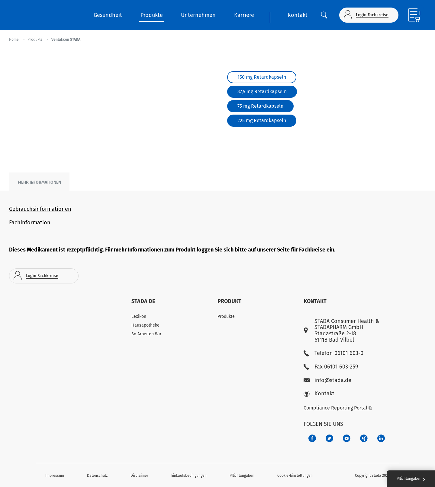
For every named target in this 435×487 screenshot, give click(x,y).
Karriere (244, 15)
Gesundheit (108, 15)
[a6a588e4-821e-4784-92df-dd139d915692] (329, 438)
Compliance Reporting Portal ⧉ (338, 408)
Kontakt (298, 15)
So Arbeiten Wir (146, 334)
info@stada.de (327, 380)
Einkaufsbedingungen (189, 475)
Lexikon (138, 316)
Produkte (151, 15)
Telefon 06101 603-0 (333, 353)
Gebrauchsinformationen (40, 209)
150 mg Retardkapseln (261, 77)
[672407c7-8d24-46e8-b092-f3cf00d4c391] (312, 438)
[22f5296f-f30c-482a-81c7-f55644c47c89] (364, 438)
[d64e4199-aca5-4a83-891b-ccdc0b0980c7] (381, 438)
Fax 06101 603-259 (331, 367)
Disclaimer (139, 475)
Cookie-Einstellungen (295, 475)
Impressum (54, 475)
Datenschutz (97, 475)
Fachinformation (29, 222)
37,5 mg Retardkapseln (262, 91)
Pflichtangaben (242, 475)
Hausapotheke (145, 325)
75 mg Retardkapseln (260, 106)
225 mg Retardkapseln (261, 120)
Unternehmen (198, 15)
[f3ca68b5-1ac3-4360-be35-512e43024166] (346, 438)
